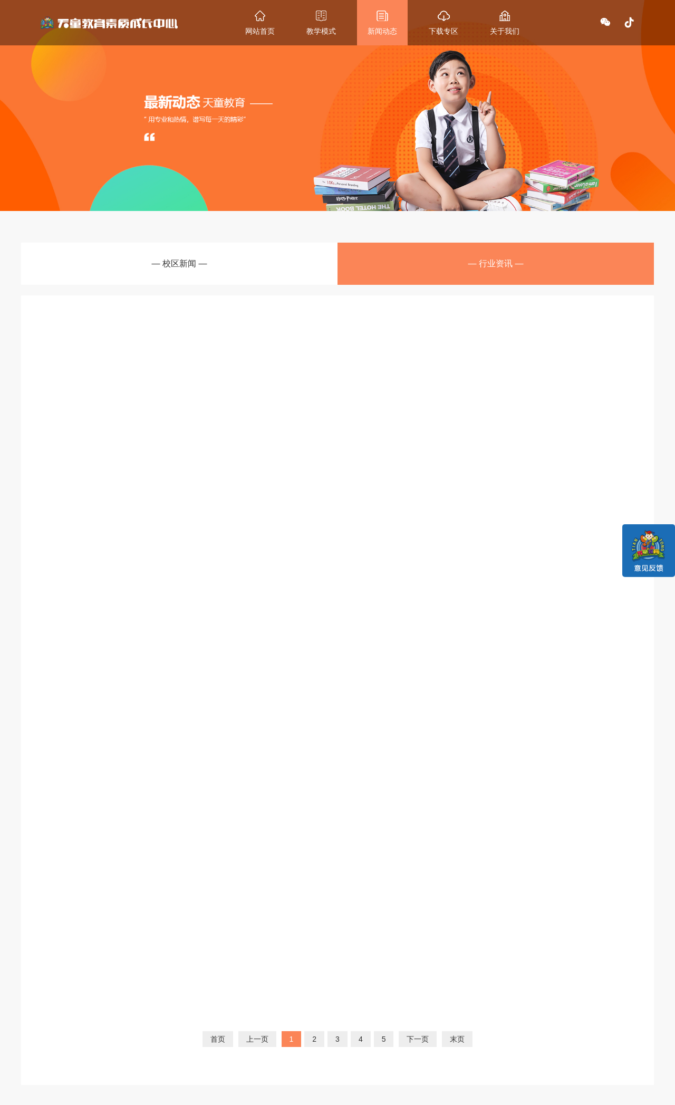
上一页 (257, 863)
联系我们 (368, 1000)
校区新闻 (240, 1025)
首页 (217, 863)
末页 (457, 863)
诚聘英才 (303, 1036)
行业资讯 (240, 1036)
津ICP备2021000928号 (445, 1092)
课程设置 (177, 1025)
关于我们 (305, 1000)
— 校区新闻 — (179, 266)
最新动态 (242, 1000)
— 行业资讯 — (496, 266)
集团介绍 (303, 1025)
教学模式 (179, 1000)
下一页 (418, 863)
